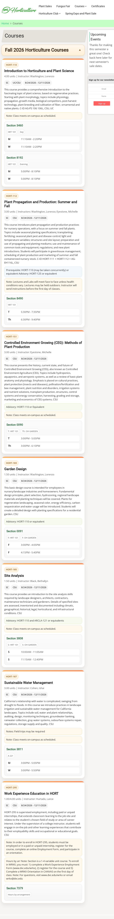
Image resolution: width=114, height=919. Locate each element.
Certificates (98, 6)
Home (5, 23)
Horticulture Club (50, 13)
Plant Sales (45, 6)
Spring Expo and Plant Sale (80, 13)
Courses (81, 6)
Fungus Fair (63, 6)
